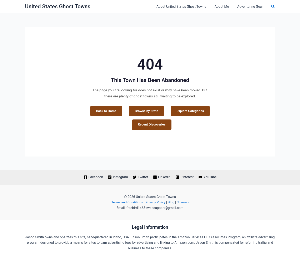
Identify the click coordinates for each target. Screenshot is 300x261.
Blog (171, 202)
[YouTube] (208, 177)
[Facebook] (92, 177)
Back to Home (127, 111)
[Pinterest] (184, 177)
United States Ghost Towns (57, 6)
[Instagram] (117, 177)
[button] (273, 6)
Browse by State (168, 111)
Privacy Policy (155, 202)
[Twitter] (140, 177)
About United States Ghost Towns (185, 7)
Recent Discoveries (173, 125)
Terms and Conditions (126, 202)
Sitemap (184, 202)
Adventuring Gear (251, 7)
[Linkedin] (162, 177)
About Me (224, 7)
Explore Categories (126, 125)
